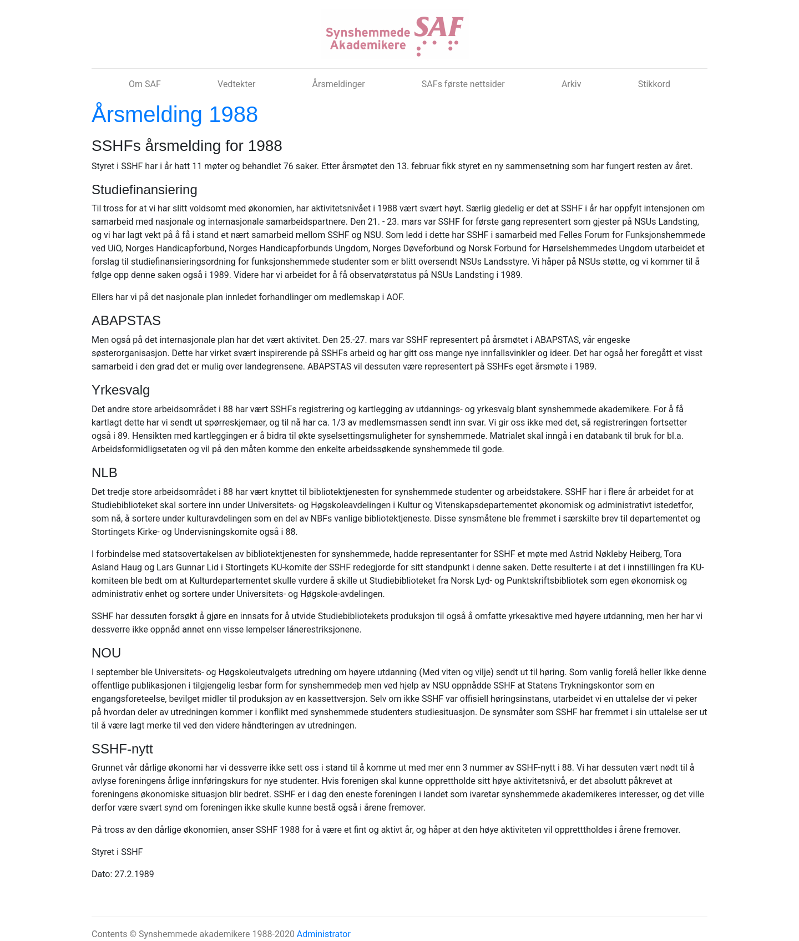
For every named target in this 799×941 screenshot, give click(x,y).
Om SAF (145, 84)
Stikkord (654, 84)
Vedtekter (236, 84)
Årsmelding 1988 (175, 114)
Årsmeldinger (338, 84)
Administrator (324, 934)
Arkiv (571, 84)
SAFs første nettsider (463, 84)
